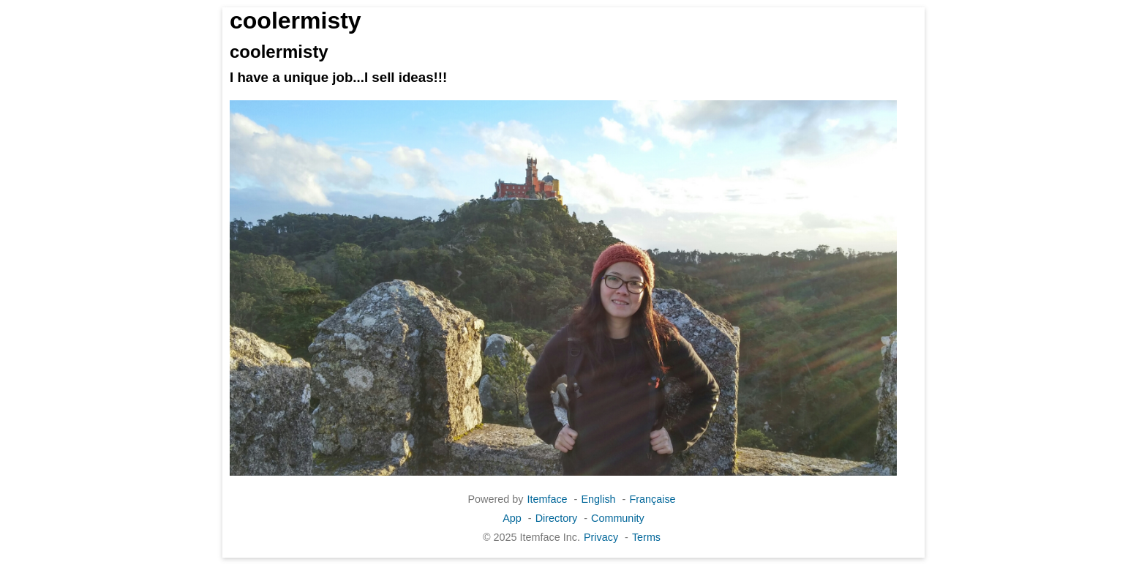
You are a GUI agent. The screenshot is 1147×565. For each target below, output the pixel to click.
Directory (556, 518)
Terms (646, 537)
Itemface (547, 499)
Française (652, 499)
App (512, 518)
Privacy (601, 537)
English (598, 499)
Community (617, 518)
